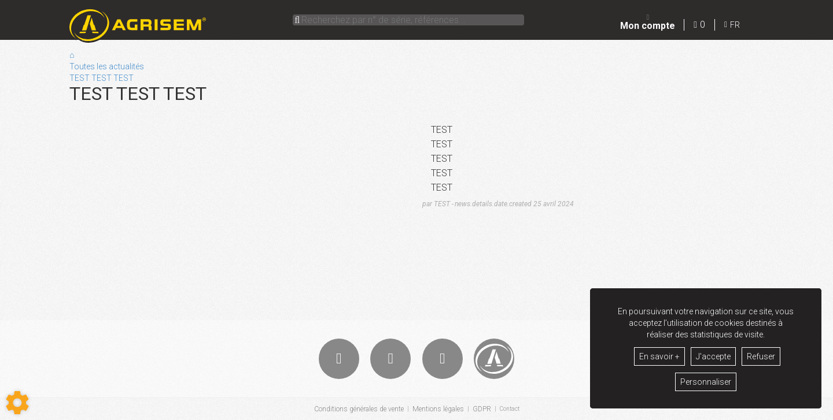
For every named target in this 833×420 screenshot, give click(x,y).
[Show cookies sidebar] (17, 402)
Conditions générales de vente (356, 409)
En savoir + (659, 356)
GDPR (479, 409)
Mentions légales (436, 409)
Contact (509, 409)
